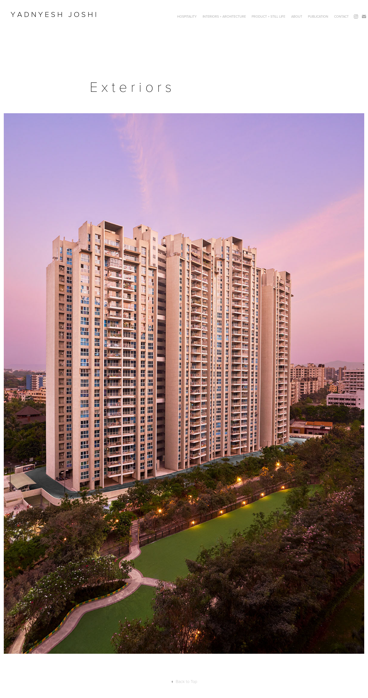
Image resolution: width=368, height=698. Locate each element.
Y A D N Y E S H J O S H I (54, 14)
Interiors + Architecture (224, 16)
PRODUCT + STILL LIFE (268, 16)
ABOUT (296, 16)
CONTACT (341, 16)
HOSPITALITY (187, 16)
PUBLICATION (318, 16)
